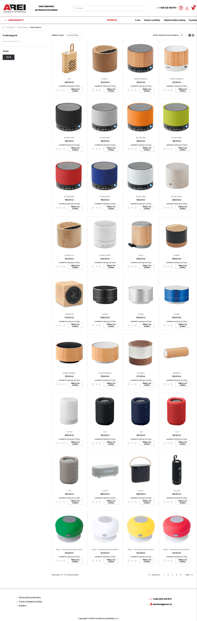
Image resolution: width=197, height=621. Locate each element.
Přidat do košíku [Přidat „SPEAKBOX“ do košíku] (182, 384)
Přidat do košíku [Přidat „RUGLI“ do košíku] (147, 267)
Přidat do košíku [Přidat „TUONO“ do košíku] (111, 502)
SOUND (105, 314)
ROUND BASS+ (176, 196)
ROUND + (105, 79)
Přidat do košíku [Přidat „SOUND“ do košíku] (111, 325)
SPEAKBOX (177, 373)
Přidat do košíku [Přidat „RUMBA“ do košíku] (182, 267)
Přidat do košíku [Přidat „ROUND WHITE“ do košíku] (111, 267)
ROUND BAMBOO (141, 79)
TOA (105, 432)
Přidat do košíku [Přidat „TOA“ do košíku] (111, 443)
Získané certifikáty (152, 20)
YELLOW (176, 491)
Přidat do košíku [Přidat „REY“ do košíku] (75, 90)
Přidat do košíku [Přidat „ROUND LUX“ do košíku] (75, 267)
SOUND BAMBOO (69, 373)
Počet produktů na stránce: (166, 35)
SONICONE (69, 314)
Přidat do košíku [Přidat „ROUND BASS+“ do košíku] (182, 208)
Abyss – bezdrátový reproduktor (69, 549)
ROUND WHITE (105, 255)
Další (189, 575)
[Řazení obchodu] (74, 35)
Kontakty (193, 20)
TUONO (105, 491)
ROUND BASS (69, 137)
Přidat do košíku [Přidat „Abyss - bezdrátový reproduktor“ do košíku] (75, 561)
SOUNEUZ (141, 373)
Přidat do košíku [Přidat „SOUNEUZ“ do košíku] (147, 384)
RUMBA (176, 255)
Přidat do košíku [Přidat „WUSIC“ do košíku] (147, 502)
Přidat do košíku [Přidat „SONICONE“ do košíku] (75, 325)
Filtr (8, 57)
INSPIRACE (112, 20)
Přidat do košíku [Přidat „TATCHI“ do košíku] (75, 443)
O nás (137, 20)
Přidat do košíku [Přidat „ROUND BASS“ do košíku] (75, 149)
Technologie (22, 27)
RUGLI (141, 255)
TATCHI (69, 432)
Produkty (10, 27)
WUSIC (140, 491)
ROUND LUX (69, 255)
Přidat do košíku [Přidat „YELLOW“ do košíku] (182, 502)
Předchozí (154, 575)
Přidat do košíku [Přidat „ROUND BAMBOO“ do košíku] (147, 90)
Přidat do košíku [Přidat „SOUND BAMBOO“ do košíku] (75, 384)
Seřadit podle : (58, 35)
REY (69, 79)
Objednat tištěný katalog (174, 20)
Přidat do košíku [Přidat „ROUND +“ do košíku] (111, 90)
